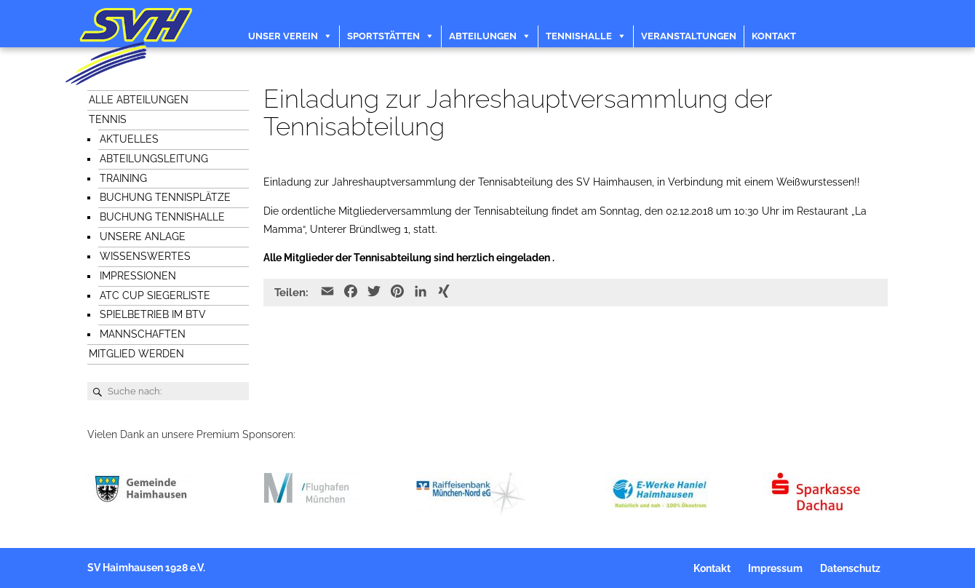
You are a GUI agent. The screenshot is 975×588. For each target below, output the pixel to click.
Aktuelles (129, 139)
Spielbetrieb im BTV (153, 314)
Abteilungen (483, 36)
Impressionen (138, 276)
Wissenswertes (145, 256)
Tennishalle (579, 36)
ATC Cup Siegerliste (155, 295)
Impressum (775, 568)
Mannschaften (143, 334)
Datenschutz (850, 568)
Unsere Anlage (143, 236)
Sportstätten (383, 36)
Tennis (108, 119)
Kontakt (774, 36)
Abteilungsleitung (154, 158)
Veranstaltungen (688, 36)
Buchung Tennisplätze (165, 197)
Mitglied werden (136, 353)
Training (123, 178)
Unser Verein (283, 36)
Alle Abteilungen (138, 100)
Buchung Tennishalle (162, 217)
